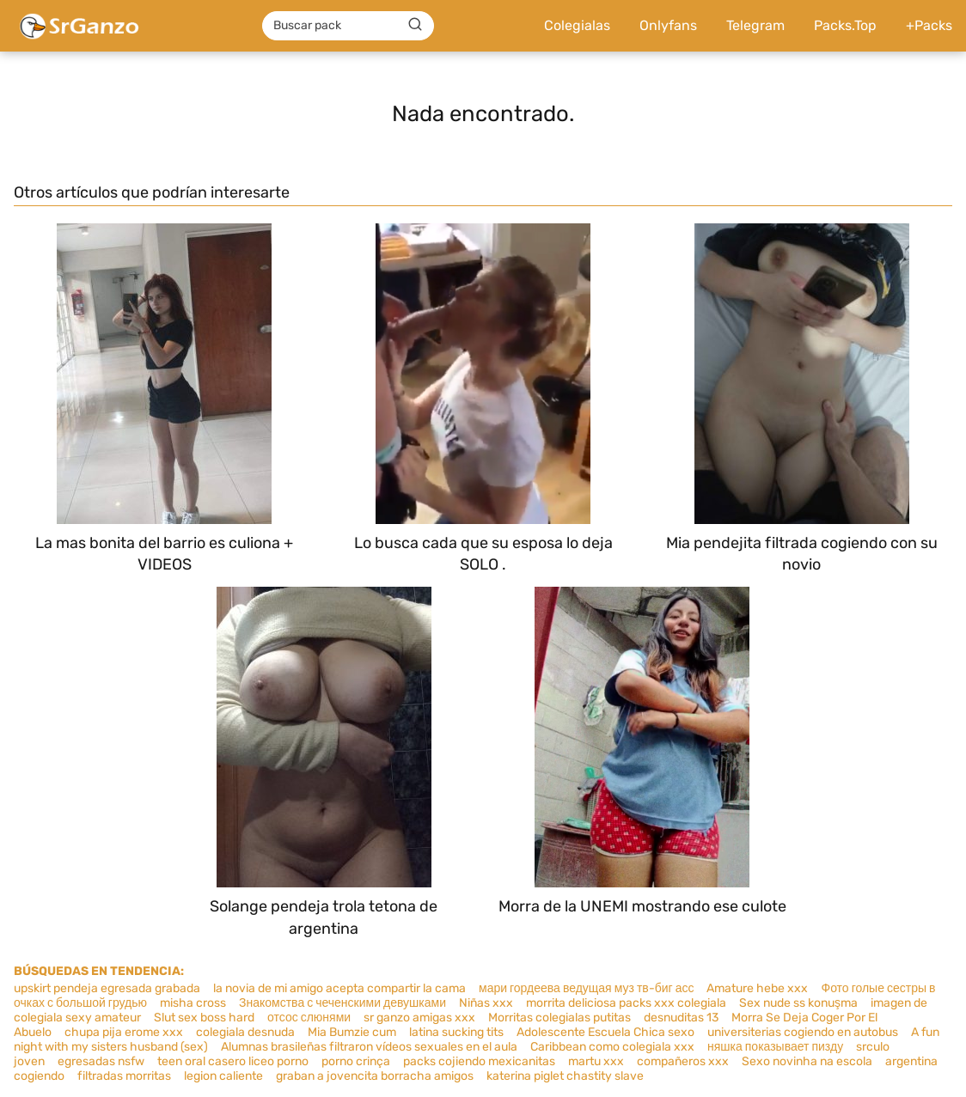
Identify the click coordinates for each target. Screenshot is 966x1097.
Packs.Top (845, 25)
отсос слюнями (309, 1017)
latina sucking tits (456, 1032)
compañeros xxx (683, 1061)
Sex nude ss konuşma (798, 1003)
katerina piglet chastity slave (565, 1076)
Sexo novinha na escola (807, 1061)
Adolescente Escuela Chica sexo (605, 1032)
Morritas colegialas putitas (559, 1017)
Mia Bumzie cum (352, 1032)
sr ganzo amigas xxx (419, 1017)
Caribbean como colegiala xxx (612, 1046)
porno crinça (355, 1061)
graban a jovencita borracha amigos (375, 1076)
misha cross (193, 1003)
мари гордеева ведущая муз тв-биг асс (586, 988)
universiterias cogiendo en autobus (802, 1032)
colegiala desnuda (245, 1032)
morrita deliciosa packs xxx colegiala (626, 1003)
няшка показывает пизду (775, 1046)
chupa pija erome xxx (123, 1032)
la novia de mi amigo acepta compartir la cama (339, 988)
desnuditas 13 (681, 1017)
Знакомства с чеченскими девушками (342, 1003)
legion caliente (223, 1076)
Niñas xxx (486, 1003)
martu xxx (596, 1061)
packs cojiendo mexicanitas (479, 1061)
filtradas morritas (124, 1076)
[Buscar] (415, 25)
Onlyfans (668, 25)
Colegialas (577, 25)
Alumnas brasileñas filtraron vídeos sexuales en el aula (369, 1046)
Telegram (755, 25)
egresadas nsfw (101, 1061)
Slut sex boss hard (204, 1017)
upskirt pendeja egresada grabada (107, 988)
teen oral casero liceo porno (233, 1061)
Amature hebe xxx (757, 988)
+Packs (929, 25)
